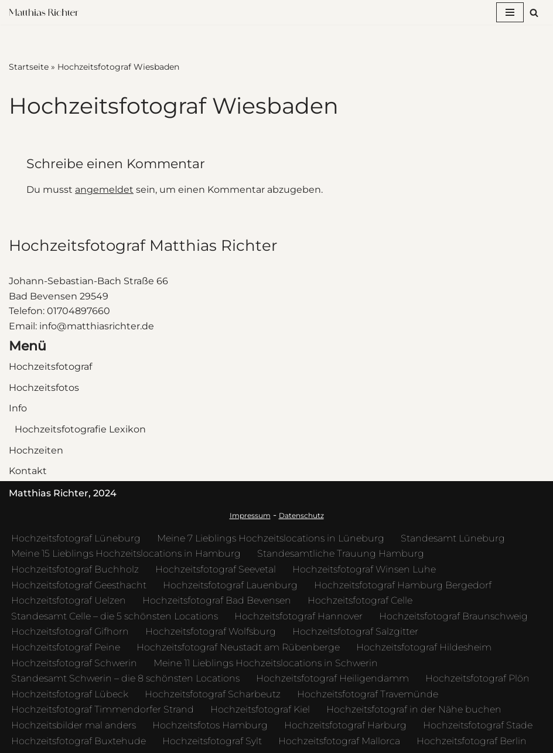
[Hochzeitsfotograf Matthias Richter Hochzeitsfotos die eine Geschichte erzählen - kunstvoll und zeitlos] (47, 12)
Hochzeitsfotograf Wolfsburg (210, 631)
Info (18, 408)
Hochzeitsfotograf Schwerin (74, 663)
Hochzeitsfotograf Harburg (345, 725)
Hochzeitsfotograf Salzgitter (355, 631)
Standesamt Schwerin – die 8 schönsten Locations (125, 678)
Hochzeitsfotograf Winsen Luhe (364, 569)
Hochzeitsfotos (44, 387)
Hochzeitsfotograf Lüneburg (76, 538)
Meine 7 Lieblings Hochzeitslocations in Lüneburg (270, 538)
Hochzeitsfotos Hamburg (210, 725)
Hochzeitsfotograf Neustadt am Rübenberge (238, 647)
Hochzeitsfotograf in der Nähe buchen (413, 709)
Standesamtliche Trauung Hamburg (340, 553)
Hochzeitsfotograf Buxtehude (78, 741)
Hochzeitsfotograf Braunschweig (453, 616)
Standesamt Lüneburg (453, 538)
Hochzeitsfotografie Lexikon (80, 429)
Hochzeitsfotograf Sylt (212, 741)
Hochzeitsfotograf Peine (65, 647)
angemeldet (104, 189)
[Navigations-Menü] (510, 12)
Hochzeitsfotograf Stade (477, 725)
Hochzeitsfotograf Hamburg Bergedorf (402, 585)
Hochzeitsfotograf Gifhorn (70, 631)
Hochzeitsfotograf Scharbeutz (213, 694)
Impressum (250, 515)
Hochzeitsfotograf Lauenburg (230, 585)
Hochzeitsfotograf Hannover (298, 616)
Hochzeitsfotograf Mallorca (339, 741)
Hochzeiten (36, 450)
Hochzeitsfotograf (50, 366)
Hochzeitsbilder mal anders (73, 725)
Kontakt (28, 470)
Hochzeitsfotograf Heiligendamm (332, 678)
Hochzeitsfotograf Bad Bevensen (216, 600)
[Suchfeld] (534, 12)
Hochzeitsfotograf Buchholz (75, 569)
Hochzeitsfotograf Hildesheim (423, 647)
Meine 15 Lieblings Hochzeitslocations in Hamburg (126, 553)
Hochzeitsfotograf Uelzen (68, 600)
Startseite (29, 67)
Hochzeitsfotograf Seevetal (215, 569)
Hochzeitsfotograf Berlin (472, 741)
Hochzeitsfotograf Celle (360, 600)
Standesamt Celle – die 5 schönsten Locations (114, 616)
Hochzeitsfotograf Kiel (260, 709)
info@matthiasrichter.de (96, 326)
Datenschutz (301, 515)
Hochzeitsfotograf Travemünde (367, 694)
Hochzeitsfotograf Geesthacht (78, 585)
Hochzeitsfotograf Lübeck (69, 694)
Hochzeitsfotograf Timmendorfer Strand (102, 709)
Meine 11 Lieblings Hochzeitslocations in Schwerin (265, 663)
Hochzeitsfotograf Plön (477, 678)
